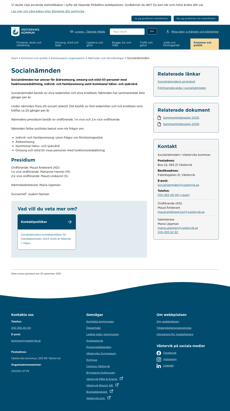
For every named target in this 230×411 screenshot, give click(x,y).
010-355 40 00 (21, 328)
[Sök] (152, 31)
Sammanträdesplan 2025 (181, 117)
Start (14, 58)
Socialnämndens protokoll (176, 81)
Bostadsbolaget (113, 391)
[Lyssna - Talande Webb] (87, 32)
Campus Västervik (98, 366)
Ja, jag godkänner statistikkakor (151, 18)
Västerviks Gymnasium (101, 353)
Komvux (91, 359)
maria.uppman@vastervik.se (178, 228)
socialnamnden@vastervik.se (178, 184)
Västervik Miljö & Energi (115, 378)
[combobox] (127, 31)
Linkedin (165, 366)
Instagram (167, 359)
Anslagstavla (94, 340)
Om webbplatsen (168, 321)
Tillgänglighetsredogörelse (174, 328)
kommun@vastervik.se (26, 340)
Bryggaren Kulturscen (100, 372)
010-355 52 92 (168, 232)
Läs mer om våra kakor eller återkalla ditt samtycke (47, 11)
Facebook (166, 353)
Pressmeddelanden (98, 347)
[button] (32, 44)
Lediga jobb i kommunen (102, 334)
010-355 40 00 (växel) (174, 195)
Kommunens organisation (68, 58)
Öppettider (93, 328)
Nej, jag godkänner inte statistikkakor (196, 18)
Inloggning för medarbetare (175, 334)
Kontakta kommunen (100, 321)
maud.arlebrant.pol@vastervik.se (181, 211)
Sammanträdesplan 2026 (181, 124)
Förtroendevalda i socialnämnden (182, 87)
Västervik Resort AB (115, 384)
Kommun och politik (34, 58)
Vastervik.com (112, 397)
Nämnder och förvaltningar (106, 58)
